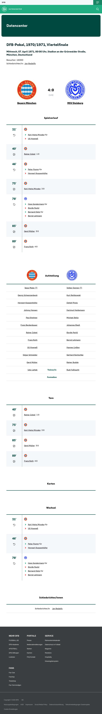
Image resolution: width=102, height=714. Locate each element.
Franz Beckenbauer (29, 325)
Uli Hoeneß (33, 139)
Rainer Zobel (29, 154)
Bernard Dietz (34, 212)
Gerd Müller (29, 231)
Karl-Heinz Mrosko (36, 135)
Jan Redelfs (30, 64)
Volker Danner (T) (74, 288)
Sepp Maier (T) (31, 288)
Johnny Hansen (30, 310)
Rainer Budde (73, 362)
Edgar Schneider (30, 355)
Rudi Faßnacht (73, 370)
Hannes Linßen (73, 348)
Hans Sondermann (36, 204)
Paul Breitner (31, 318)
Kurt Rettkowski (74, 295)
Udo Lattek (32, 370)
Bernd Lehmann (35, 216)
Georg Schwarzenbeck (27, 295)
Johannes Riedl (73, 325)
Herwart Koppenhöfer (38, 173)
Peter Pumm (33, 169)
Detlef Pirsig (72, 303)
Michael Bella (73, 318)
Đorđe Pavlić (33, 208)
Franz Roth (29, 247)
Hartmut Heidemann (76, 310)
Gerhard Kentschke (75, 355)
